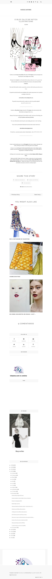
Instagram (24, 340)
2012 (12, 529)
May (13, 481)
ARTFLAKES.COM (27, 103)
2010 (12, 469)
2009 (12, 467)
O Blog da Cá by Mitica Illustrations (19, 511)
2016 (12, 537)
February (14, 475)
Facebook (14, 340)
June (13, 483)
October (14, 491)
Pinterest (33, 345)
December (14, 527)
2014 (12, 533)
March (13, 477)
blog (37, 80)
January (13, 473)
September (14, 489)
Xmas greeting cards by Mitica (18, 522)
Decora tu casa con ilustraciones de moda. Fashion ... (23, 517)
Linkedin (23, 345)
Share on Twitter (33, 179)
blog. (26, 88)
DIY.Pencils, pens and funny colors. (19, 514)
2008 (12, 465)
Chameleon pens (15, 276)
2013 (12, 531)
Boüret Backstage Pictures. (18, 495)
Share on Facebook (20, 179)
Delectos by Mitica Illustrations (18, 509)
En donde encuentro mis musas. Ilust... (23, 314)
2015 (12, 535)
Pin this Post (27, 182)
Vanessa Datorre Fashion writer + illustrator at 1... (22, 506)
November (14, 493)
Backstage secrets (16, 503)
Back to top (39, 577)
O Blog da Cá (13, 147)
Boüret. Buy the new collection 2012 (20, 520)
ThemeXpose (21, 572)
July (13, 485)
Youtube (33, 340)
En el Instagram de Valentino (20, 239)
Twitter (14, 345)
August (13, 487)
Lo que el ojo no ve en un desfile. (19, 525)
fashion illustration (28, 186)
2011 (12, 471)
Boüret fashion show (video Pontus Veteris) (21, 498)
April (13, 479)
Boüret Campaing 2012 (17, 500)
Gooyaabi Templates (35, 572)
